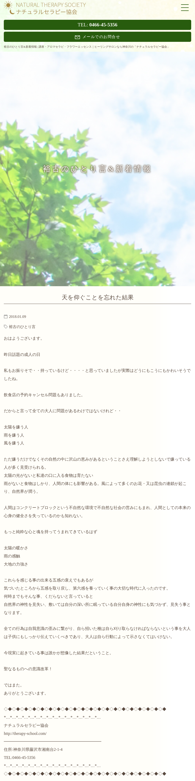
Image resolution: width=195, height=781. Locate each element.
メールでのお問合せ (97, 37)
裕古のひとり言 (22, 327)
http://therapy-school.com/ (25, 733)
